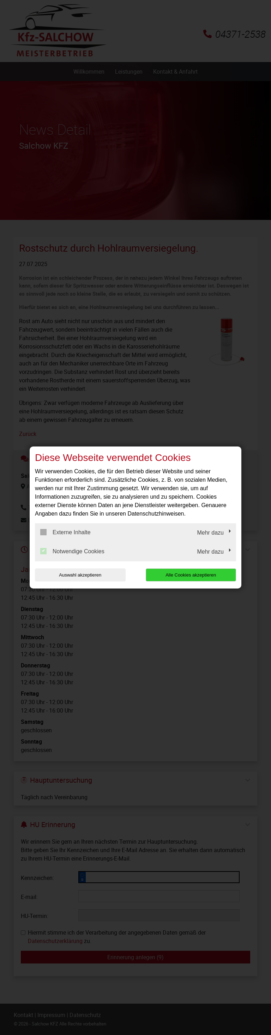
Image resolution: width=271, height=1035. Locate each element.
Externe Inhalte (65, 532)
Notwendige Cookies (72, 551)
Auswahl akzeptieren (80, 575)
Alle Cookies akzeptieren (190, 575)
